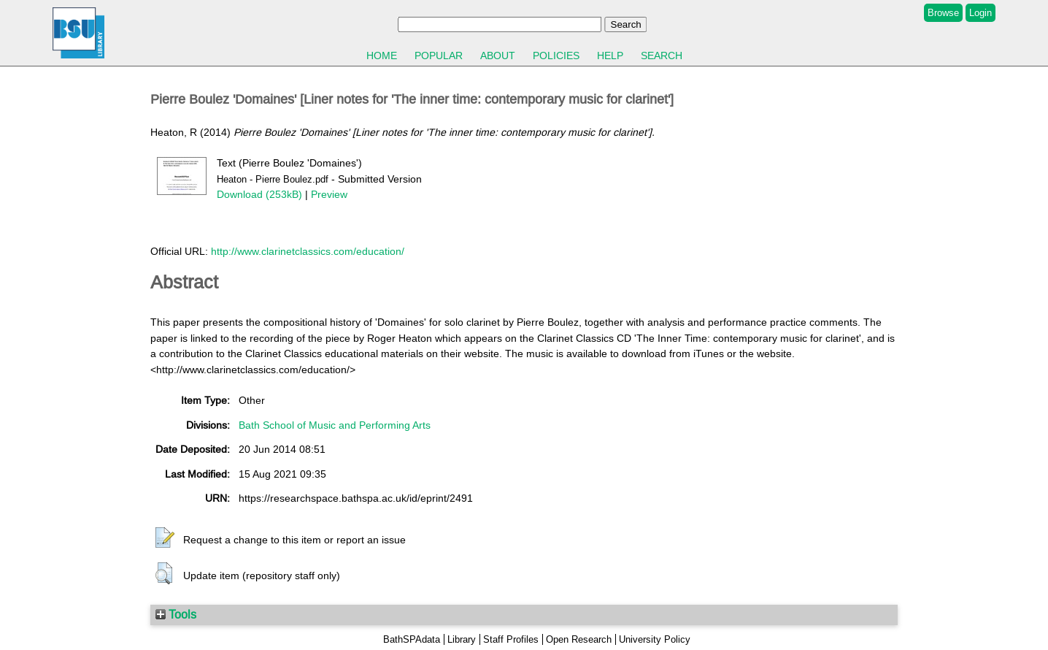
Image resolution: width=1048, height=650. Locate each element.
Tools (175, 614)
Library (461, 639)
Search (661, 55)
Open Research (579, 639)
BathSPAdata (411, 639)
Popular (439, 55)
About (497, 55)
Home (381, 55)
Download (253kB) (259, 194)
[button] (164, 538)
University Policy (654, 639)
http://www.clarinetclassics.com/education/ (307, 251)
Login (980, 12)
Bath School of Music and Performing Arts (335, 425)
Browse (943, 12)
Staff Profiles (511, 639)
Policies (556, 55)
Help (610, 55)
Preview (329, 194)
